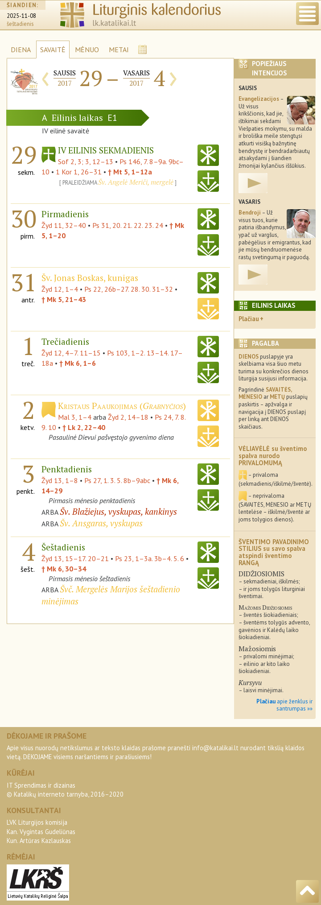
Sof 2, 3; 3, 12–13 (85, 161)
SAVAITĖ (53, 49)
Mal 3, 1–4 (74, 417)
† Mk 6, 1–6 (77, 363)
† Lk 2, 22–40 (83, 427)
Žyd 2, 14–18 (128, 417)
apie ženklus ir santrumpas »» (284, 705)
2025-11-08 (21, 16)
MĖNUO (87, 49)
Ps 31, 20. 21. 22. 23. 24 (127, 225)
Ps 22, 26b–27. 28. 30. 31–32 (128, 289)
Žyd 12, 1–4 (59, 289)
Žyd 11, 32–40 (63, 225)
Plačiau (249, 318)
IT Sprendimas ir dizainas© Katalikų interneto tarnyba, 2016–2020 (65, 789)
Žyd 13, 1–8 (59, 480)
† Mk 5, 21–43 (63, 299)
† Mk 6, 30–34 (63, 568)
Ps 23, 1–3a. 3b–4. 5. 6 (149, 558)
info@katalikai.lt (215, 748)
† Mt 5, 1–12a (130, 171)
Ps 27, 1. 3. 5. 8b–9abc (117, 480)
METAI (119, 49)
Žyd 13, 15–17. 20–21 (75, 558)
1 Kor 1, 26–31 (79, 171)
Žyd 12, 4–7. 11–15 (71, 352)
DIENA (21, 49)
